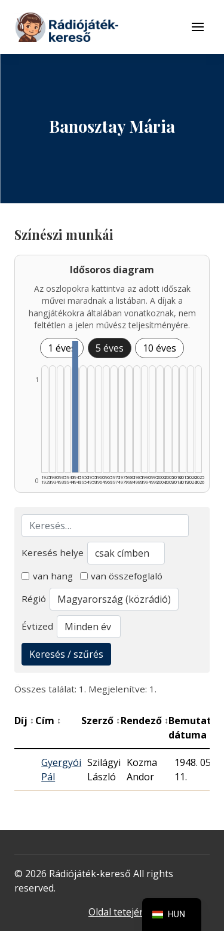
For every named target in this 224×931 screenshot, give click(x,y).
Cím (48, 720)
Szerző (100, 720)
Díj (24, 720)
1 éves (62, 348)
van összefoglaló (121, 576)
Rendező (144, 720)
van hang (47, 576)
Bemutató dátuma (196, 727)
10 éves (159, 348)
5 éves (110, 348)
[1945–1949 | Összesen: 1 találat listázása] (75, 406)
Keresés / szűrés (66, 654)
